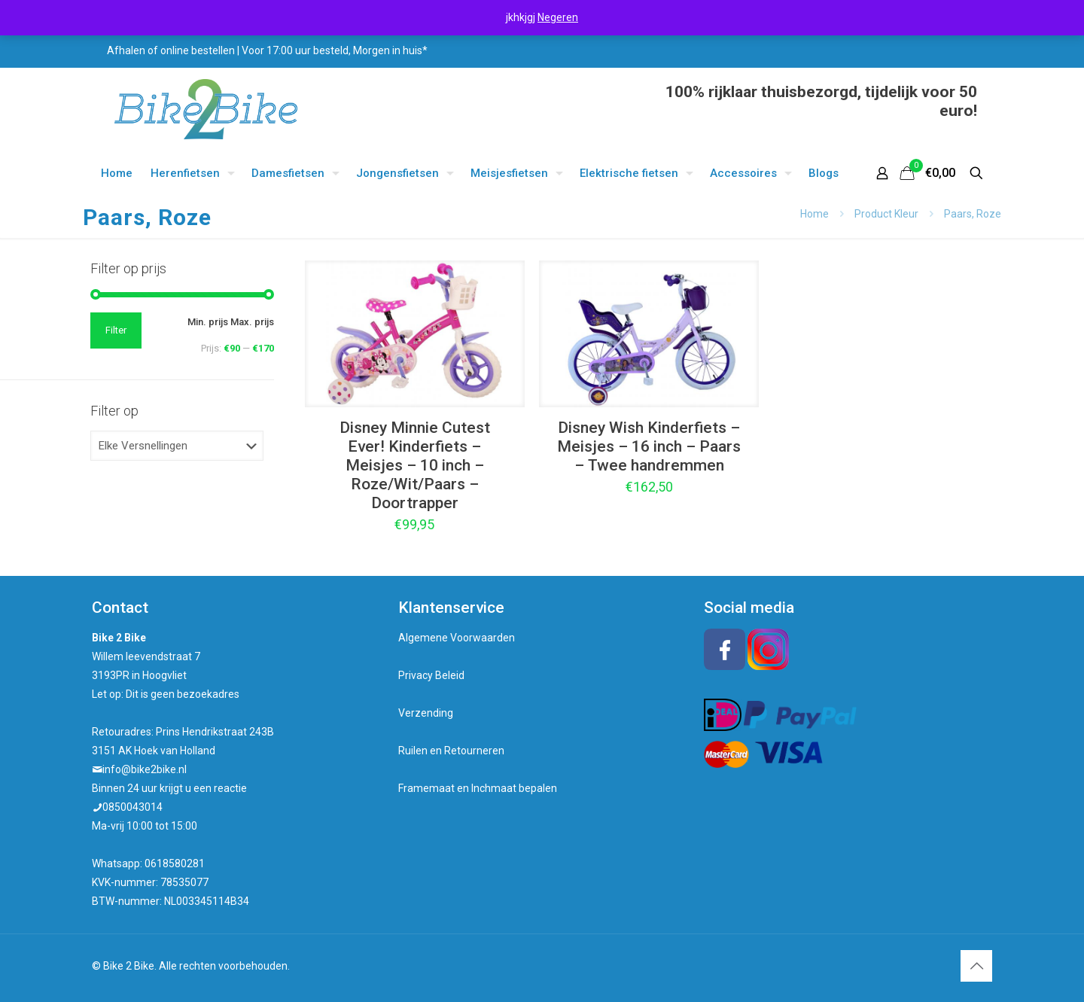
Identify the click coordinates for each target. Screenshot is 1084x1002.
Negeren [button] (557, 17)
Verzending (425, 713)
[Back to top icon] (976, 966)
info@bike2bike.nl (144, 769)
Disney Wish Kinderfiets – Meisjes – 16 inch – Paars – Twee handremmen (649, 446)
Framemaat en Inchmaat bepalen (477, 788)
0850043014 (132, 807)
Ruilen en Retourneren (451, 751)
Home (814, 214)
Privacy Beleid (431, 675)
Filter (115, 330)
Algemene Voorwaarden (456, 638)
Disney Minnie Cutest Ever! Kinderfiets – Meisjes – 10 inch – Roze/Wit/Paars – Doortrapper (415, 465)
